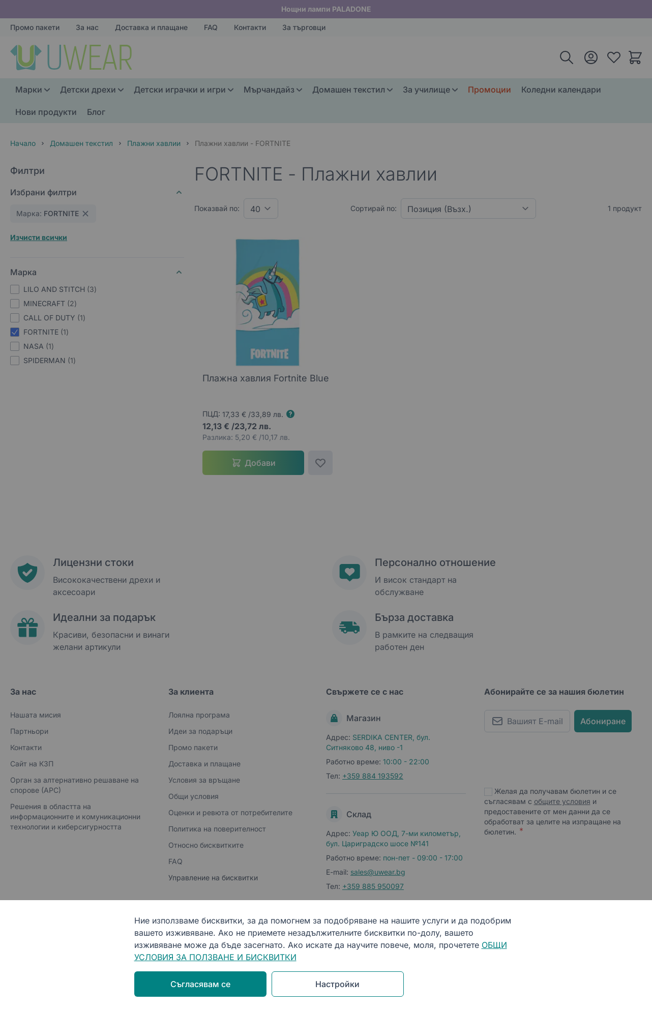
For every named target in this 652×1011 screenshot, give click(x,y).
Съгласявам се (200, 984)
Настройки (337, 984)
